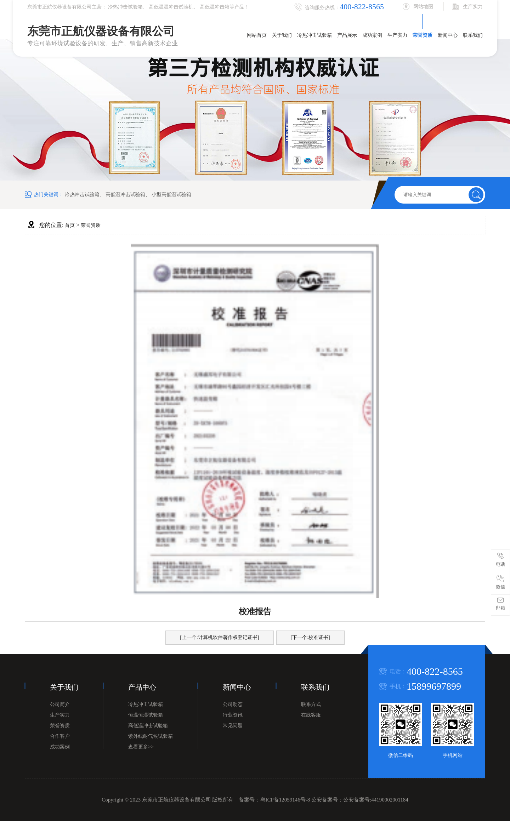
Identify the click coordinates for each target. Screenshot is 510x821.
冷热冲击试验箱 (125, 7)
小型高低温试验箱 (171, 194)
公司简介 (60, 704)
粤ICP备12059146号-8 (285, 800)
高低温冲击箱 (215, 7)
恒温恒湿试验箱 (145, 715)
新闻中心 (448, 35)
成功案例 (372, 35)
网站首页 (257, 35)
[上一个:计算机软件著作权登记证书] (219, 637)
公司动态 (233, 704)
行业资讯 (233, 715)
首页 (70, 225)
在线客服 (311, 715)
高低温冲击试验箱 (125, 194)
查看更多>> (141, 746)
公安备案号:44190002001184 (375, 800)
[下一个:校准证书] (310, 637)
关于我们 (282, 35)
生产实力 (397, 35)
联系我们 (473, 35)
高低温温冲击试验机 (171, 7)
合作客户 (60, 736)
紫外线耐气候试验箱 (150, 736)
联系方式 (311, 704)
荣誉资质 (422, 35)
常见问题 (233, 725)
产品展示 (347, 35)
